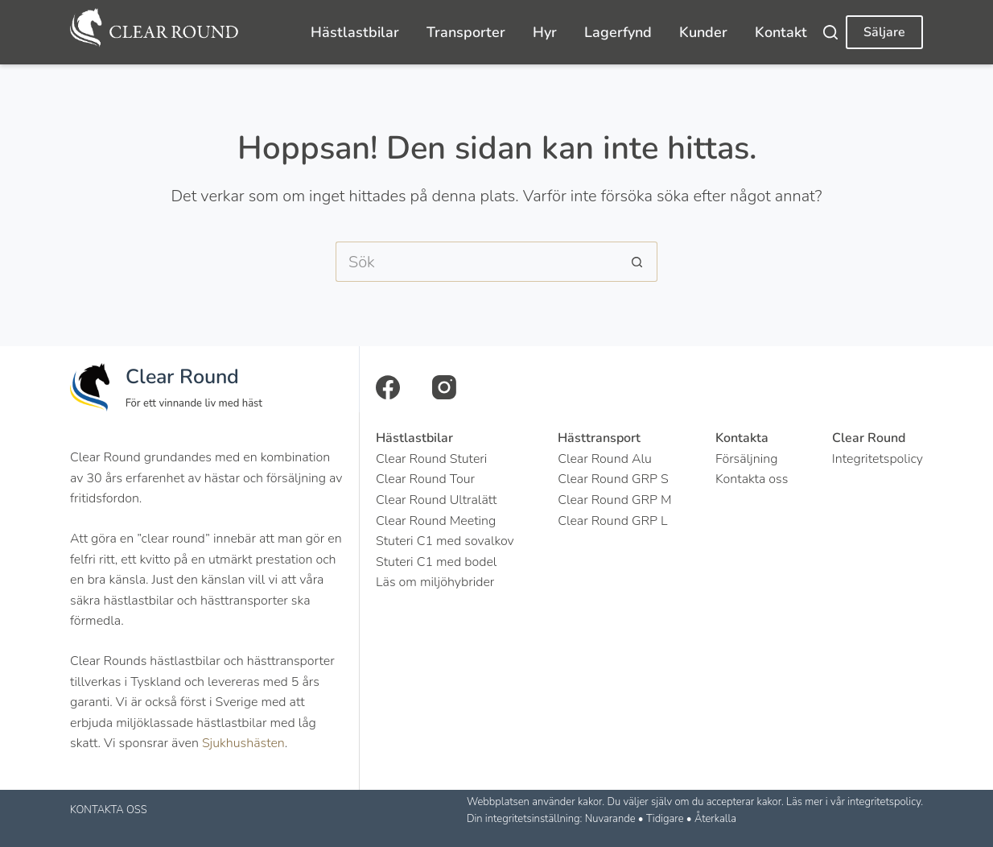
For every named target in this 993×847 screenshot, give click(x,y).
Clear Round (182, 376)
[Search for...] (476, 262)
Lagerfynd (618, 32)
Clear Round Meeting (436, 521)
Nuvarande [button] (610, 819)
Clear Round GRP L (612, 521)
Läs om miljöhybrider (435, 582)
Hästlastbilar (355, 32)
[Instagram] (444, 387)
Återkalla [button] (715, 819)
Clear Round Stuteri (431, 459)
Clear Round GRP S (613, 479)
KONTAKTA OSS (108, 810)
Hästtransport (599, 438)
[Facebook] (388, 387)
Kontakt (781, 32)
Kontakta (741, 438)
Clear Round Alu (605, 459)
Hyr (545, 32)
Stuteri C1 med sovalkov (445, 541)
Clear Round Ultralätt (436, 500)
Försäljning (746, 459)
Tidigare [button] (665, 819)
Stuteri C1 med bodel (436, 562)
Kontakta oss (751, 479)
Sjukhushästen (243, 743)
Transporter (465, 32)
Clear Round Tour (425, 479)
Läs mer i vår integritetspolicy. (854, 802)
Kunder (703, 32)
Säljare (884, 32)
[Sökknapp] (637, 262)
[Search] (830, 32)
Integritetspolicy (877, 459)
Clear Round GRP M (614, 500)
